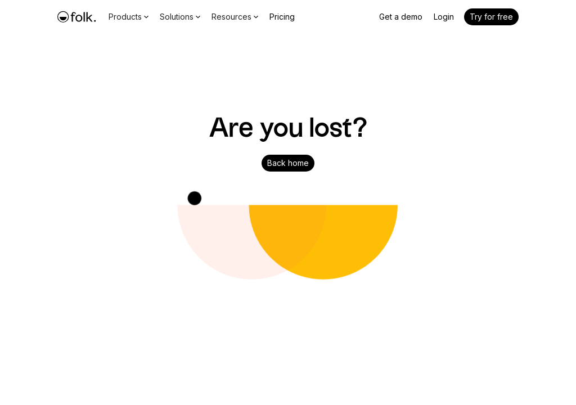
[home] (76, 17)
